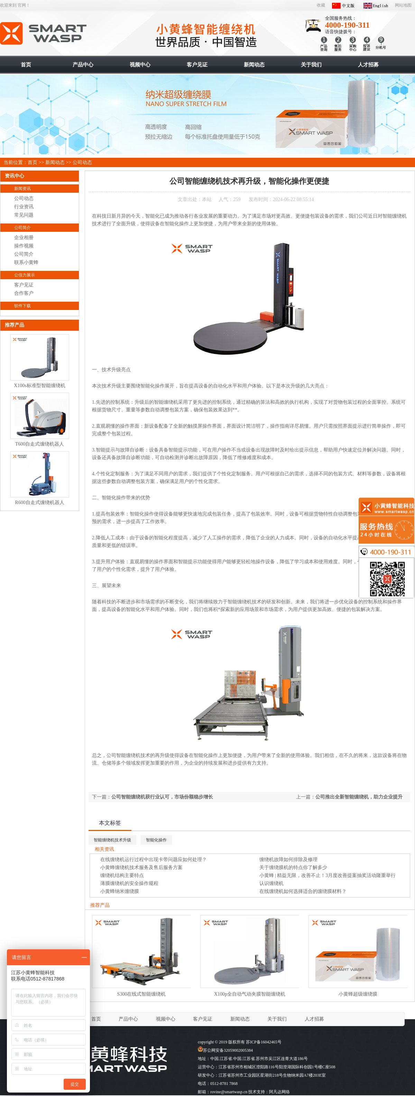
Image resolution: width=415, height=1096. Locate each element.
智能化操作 (156, 840)
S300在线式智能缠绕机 (141, 994)
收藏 (321, 5)
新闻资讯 (22, 188)
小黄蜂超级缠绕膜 (358, 994)
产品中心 (128, 1019)
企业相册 (24, 237)
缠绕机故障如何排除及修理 (288, 859)
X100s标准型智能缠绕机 (39, 385)
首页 (32, 162)
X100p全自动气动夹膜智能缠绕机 (249, 994)
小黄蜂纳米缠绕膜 (119, 891)
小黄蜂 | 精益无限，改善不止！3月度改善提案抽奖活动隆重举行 (327, 875)
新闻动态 (55, 162)
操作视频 (24, 245)
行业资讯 (24, 206)
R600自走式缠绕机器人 (39, 502)
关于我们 (277, 1019)
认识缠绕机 (271, 883)
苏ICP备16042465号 (264, 1042)
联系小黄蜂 (26, 262)
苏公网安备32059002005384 (225, 1050)
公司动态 (82, 162)
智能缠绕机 (43, 33)
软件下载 (22, 305)
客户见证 (24, 284)
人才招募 (314, 1019)
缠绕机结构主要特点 (122, 875)
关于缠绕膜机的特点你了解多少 (293, 867)
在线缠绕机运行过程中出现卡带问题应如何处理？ (153, 859)
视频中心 (165, 1019)
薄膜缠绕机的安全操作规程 (129, 883)
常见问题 (24, 215)
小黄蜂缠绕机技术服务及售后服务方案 (141, 867)
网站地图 (403, 5)
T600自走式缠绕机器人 (39, 444)
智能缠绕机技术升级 (112, 840)
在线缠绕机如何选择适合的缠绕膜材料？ (303, 891)
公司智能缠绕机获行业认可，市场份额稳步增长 (162, 797)
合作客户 (24, 293)
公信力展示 (24, 275)
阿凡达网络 (279, 1091)
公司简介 (22, 227)
